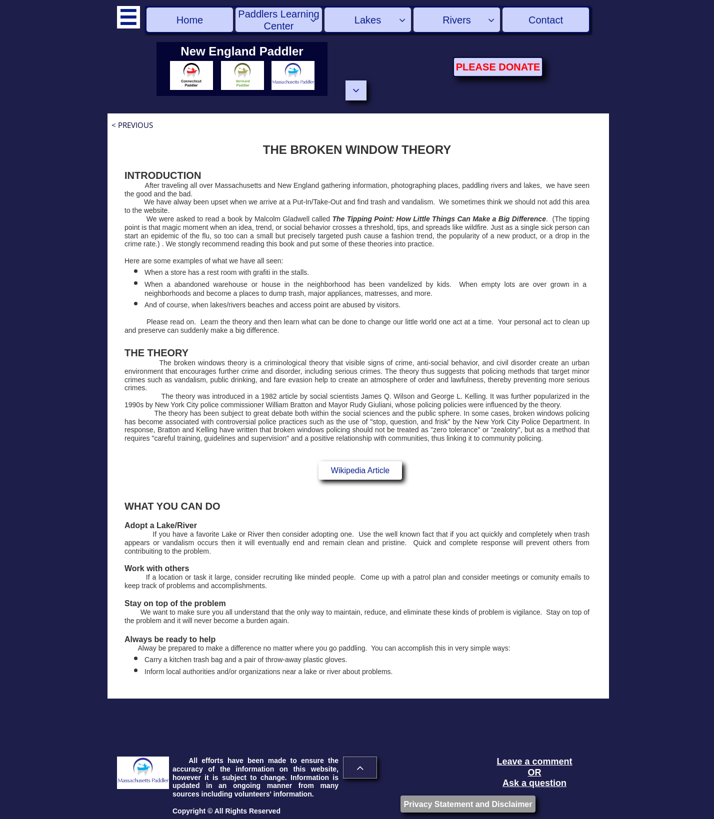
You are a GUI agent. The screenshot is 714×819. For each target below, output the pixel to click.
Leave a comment (534, 762)
